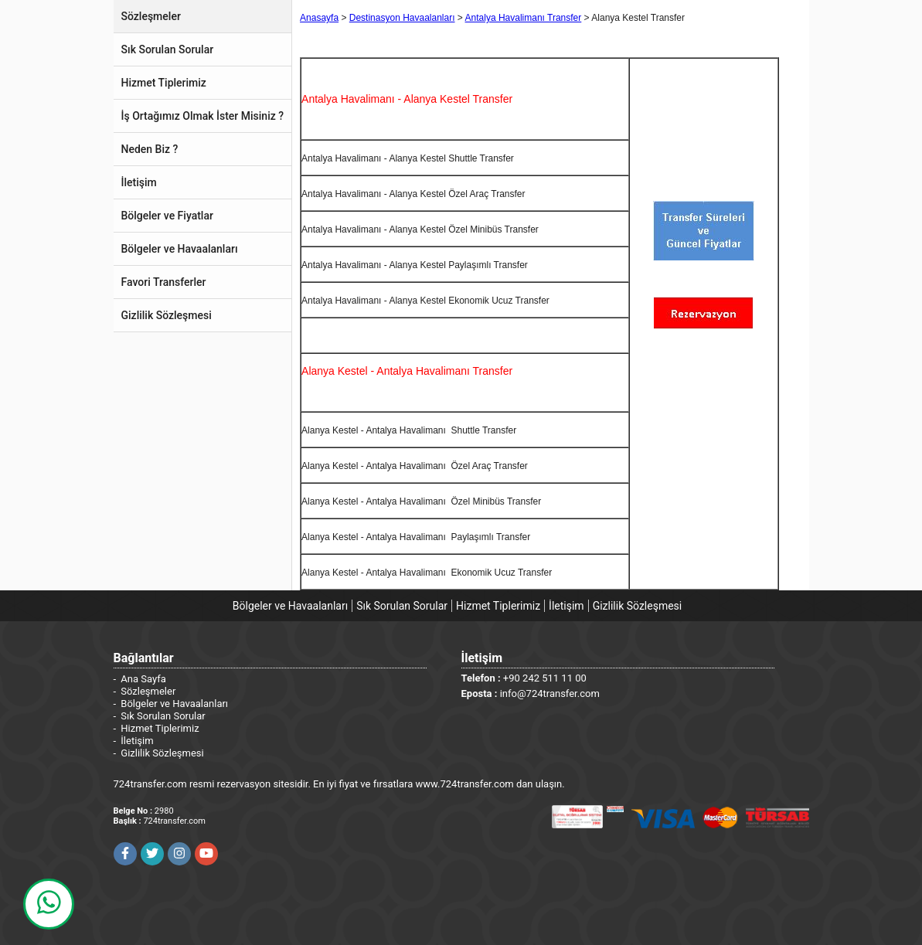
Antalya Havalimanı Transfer (523, 17)
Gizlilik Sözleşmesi (637, 606)
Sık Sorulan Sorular (401, 606)
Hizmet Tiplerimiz (498, 606)
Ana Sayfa (143, 679)
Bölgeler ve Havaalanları (290, 606)
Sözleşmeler (148, 691)
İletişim (566, 606)
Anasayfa (319, 17)
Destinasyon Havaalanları (402, 17)
